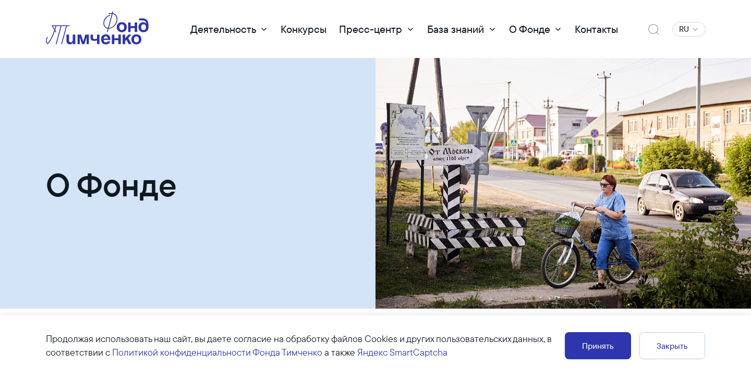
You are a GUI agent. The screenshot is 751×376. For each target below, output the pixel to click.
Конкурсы (303, 29)
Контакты (596, 29)
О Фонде (529, 29)
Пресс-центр (370, 29)
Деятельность (223, 29)
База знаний (455, 29)
